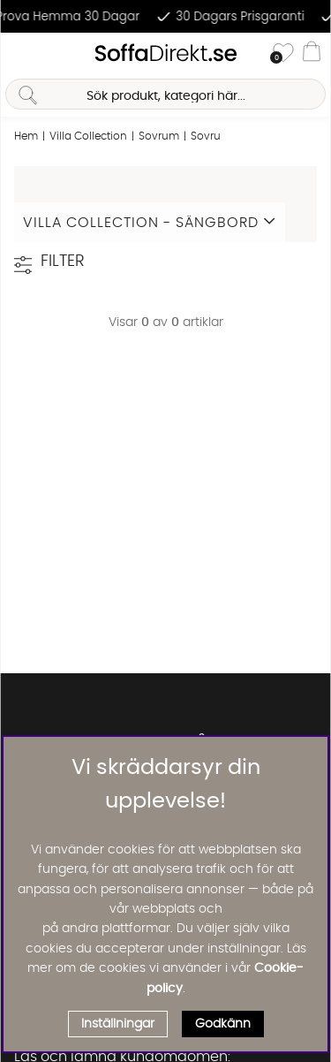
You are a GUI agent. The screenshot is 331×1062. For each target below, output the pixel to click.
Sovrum (159, 136)
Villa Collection (88, 136)
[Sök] (165, 94)
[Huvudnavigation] (20, 53)
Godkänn (223, 1024)
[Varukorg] (311, 54)
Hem (26, 136)
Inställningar (117, 1024)
